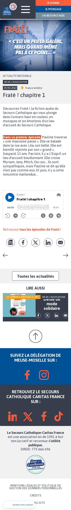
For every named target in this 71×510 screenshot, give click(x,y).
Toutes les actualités (35, 276)
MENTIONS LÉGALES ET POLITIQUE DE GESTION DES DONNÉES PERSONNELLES (35, 487)
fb (23, 242)
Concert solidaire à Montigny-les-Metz (7, 255)
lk (48, 242)
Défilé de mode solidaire (64, 255)
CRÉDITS (35, 495)
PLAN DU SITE (35, 503)
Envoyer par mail (60, 242)
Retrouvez (32, 229)
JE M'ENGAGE (53, 9)
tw (35, 242)
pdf (10, 242)
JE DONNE (53, 3)
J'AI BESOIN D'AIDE (53, 15)
